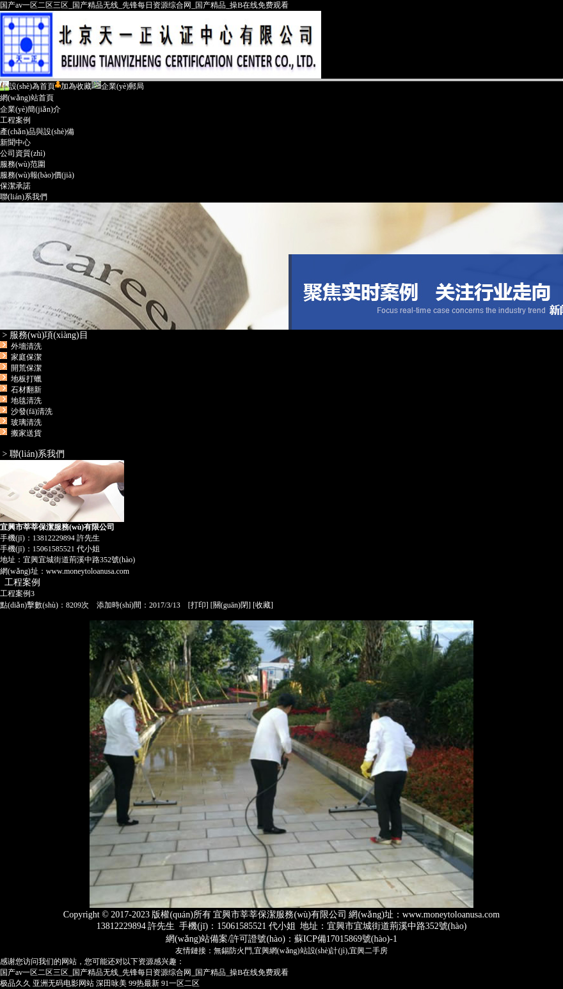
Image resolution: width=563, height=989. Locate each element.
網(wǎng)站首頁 (27, 97)
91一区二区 (180, 983)
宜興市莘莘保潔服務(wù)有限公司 (281, 266)
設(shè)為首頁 (27, 86)
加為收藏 (73, 86)
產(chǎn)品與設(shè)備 (37, 131)
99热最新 (144, 983)
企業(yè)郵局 (117, 86)
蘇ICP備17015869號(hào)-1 (345, 939)
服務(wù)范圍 (22, 164)
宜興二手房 (368, 950)
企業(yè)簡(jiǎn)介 (30, 109)
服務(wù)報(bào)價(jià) (37, 175)
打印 (198, 605)
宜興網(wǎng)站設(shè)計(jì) (300, 950)
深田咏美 (111, 983)
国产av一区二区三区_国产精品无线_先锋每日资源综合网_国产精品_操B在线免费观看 (144, 5)
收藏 (263, 605)
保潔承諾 (15, 185)
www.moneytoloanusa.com (88, 571)
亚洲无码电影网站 (63, 983)
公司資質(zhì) (22, 153)
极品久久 (15, 983)
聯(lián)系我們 (23, 196)
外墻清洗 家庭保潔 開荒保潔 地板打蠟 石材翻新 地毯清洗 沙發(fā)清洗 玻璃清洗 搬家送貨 (28, 390)
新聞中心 (15, 142)
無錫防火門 (233, 950)
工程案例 (15, 120)
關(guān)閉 (230, 605)
